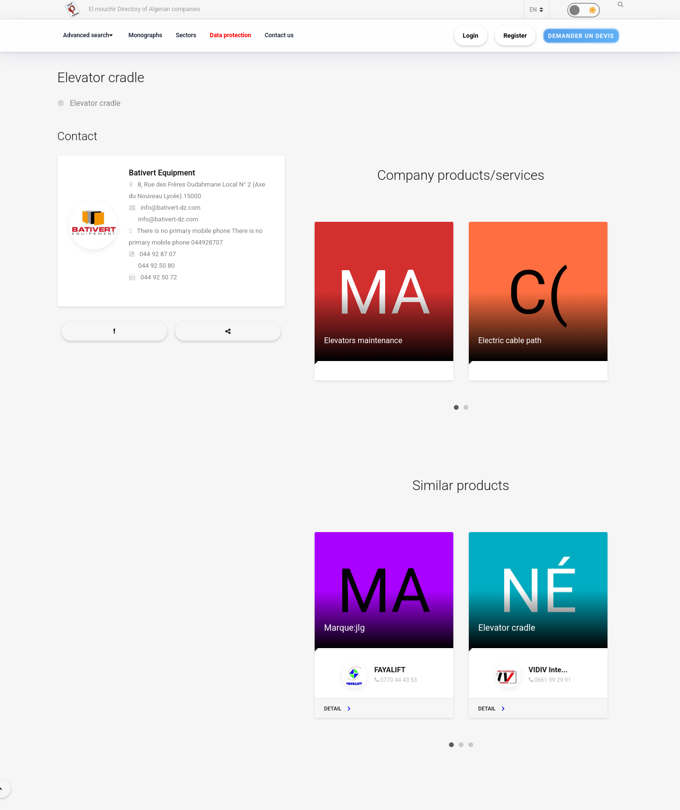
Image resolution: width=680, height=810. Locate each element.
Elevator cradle (95, 103)
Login (470, 35)
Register (515, 35)
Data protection (230, 35)
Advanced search (86, 35)
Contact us (279, 35)
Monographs (145, 35)
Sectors (186, 35)
